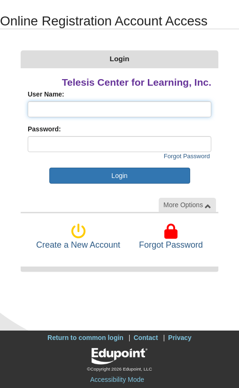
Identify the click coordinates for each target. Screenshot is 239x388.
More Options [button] (187, 205)
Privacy (180, 337)
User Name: (46, 94)
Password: (44, 129)
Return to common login (85, 337)
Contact (145, 337)
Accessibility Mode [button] (117, 379)
